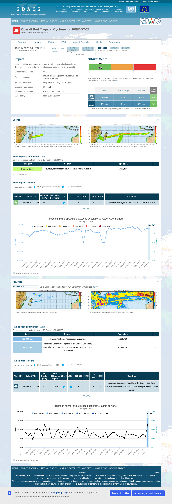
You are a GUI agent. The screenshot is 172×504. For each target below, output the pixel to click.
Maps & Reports (81, 42)
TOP (157, 119)
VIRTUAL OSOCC (49, 21)
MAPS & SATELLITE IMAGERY (75, 21)
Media (99, 42)
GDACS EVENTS (29, 21)
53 (20, 202)
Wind (104, 91)
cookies (157, 473)
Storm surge (123, 91)
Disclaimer (82, 473)
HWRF (114, 48)
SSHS (29, 174)
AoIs (43, 157)
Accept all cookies (120, 493)
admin (157, 1)
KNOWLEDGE (100, 21)
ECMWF (125, 48)
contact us (135, 1)
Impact (38, 42)
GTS (63, 42)
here (116, 80)
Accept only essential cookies (148, 493)
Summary (23, 42)
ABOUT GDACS (117, 468)
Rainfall (141, 91)
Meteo (51, 42)
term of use (124, 1)
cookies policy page (57, 492)
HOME (15, 21)
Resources (114, 42)
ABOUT (113, 21)
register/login (147, 1)
